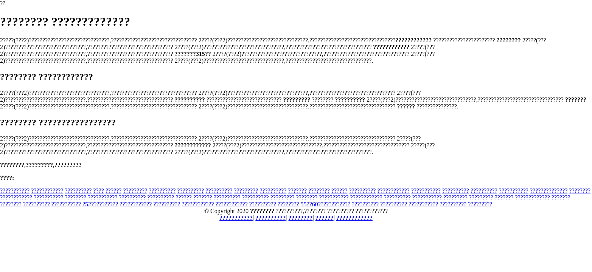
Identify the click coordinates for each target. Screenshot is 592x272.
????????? (135, 190)
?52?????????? (100, 204)
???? (98, 190)
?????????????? (548, 190)
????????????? (532, 197)
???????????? (47, 190)
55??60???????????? (325, 204)
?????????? (78, 190)
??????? (297, 190)
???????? (319, 190)
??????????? (15, 190)
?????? (114, 190)
